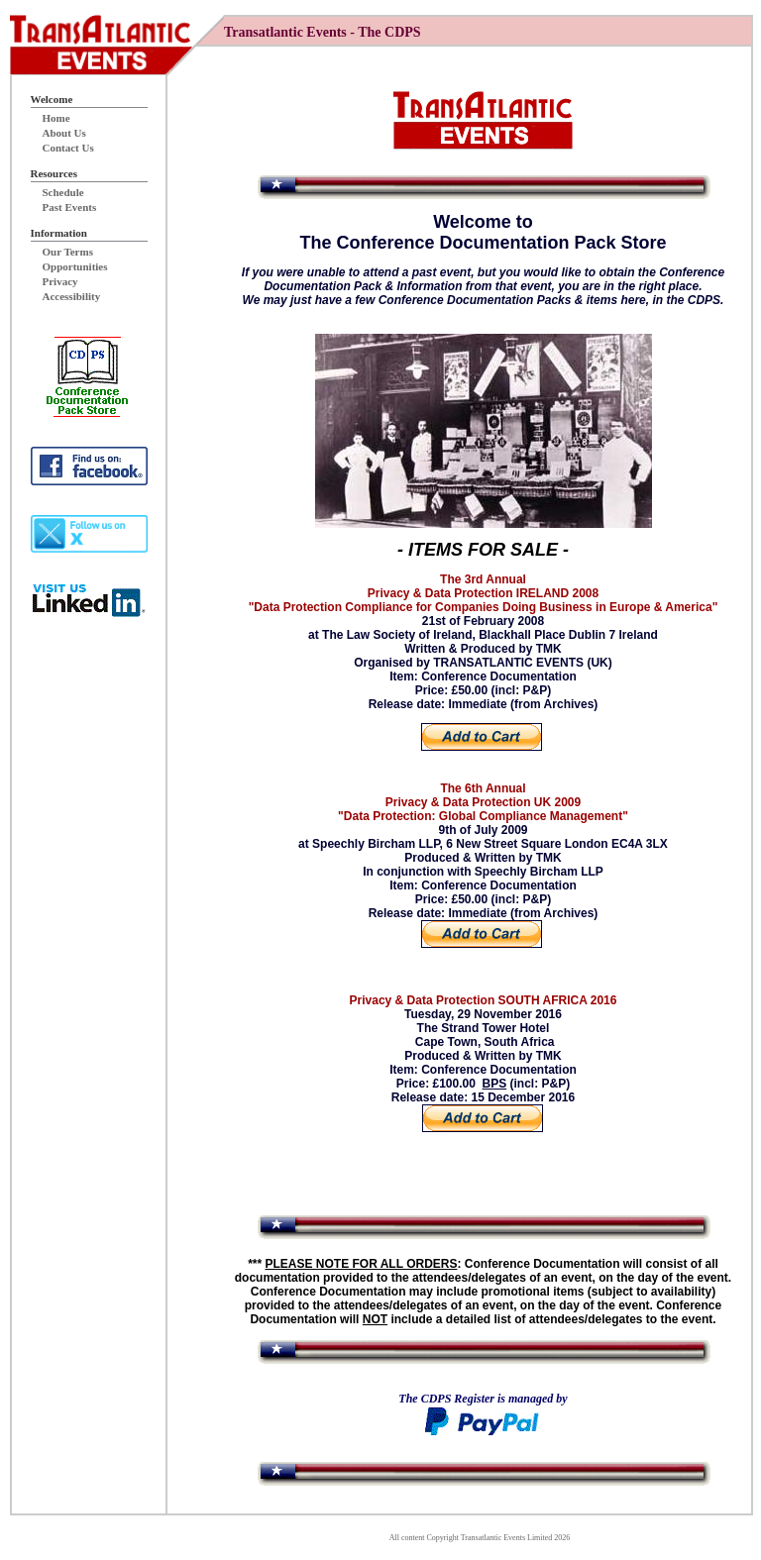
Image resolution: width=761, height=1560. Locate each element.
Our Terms (68, 252)
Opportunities (75, 266)
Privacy (60, 281)
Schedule (63, 192)
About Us (64, 133)
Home (56, 118)
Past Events (70, 207)
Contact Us (68, 148)
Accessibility (72, 296)
